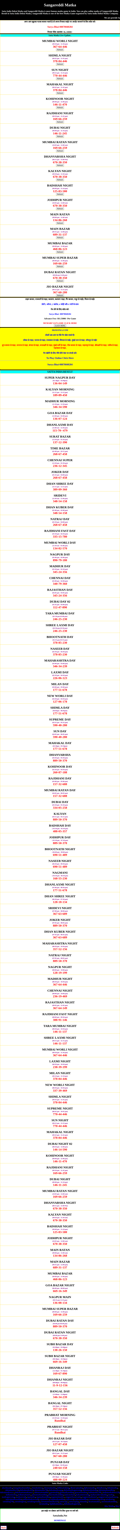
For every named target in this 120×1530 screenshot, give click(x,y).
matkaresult (21, 1497)
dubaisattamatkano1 (24, 1492)
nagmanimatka (58, 1497)
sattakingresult (33, 1501)
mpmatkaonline (43, 1497)
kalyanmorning (82, 1495)
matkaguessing (8, 1497)
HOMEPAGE (60, 1520)
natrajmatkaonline (14, 1499)
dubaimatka (112, 1488)
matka (111, 1495)
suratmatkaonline (109, 1501)
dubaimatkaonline (106, 1490)
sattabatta (109, 1499)
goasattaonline (81, 1492)
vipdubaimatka (56, 1504)
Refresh (60, 50)
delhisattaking (63, 1488)
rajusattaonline (81, 1499)
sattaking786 (8, 1501)
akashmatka (7, 1488)
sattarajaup (74, 1501)
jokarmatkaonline (56, 1495)
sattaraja (64, 1501)
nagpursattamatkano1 (108, 1497)
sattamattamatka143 (50, 1501)
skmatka (83, 1501)
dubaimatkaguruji (72, 1504)
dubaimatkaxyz (7, 1492)
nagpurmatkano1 (89, 1497)
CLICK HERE (60, 326)
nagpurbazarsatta (73, 1497)
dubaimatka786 (41, 1490)
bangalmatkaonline (22, 1488)
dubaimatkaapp (56, 1490)
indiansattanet (24, 1495)
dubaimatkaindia (90, 1490)
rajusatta (70, 1499)
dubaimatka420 (26, 1490)
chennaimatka (50, 1488)
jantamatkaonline (39, 1495)
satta (102, 1499)
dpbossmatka (89, 1488)
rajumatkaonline (57, 1499)
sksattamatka (94, 1501)
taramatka (43, 1504)
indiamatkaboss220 (111, 1492)
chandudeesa (37, 1488)
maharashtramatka (98, 1495)
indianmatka (11, 1495)
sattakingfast (20, 1501)
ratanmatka (94, 1499)
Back (3, 1528)
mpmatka (31, 1497)
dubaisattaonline (41, 1492)
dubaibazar (101, 1488)
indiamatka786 (95, 1492)
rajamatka (44, 1499)
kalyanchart (70, 1495)
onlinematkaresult (30, 1499)
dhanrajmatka (76, 1488)
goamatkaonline (67, 1492)
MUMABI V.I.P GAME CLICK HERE (60, 324)
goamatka (54, 1492)
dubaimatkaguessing (73, 1490)
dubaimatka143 (12, 1490)
